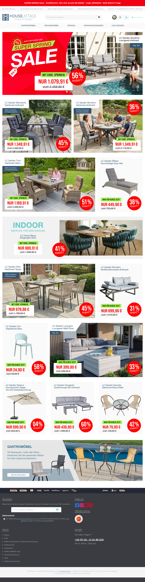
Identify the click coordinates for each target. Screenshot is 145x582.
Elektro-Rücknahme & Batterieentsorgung (21, 542)
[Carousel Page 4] (78, 92)
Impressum (8, 548)
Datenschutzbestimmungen (27, 519)
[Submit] (57, 509)
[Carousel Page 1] (67, 92)
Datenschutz (9, 545)
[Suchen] (99, 17)
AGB (67, 519)
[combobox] (71, 17)
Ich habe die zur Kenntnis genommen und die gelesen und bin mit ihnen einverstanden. (37, 520)
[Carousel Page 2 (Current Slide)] (71, 91)
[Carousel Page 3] (74, 92)
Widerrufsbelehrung (12, 551)
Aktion (6, 535)
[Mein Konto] (126, 17)
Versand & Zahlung (11, 555)
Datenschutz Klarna (12, 561)
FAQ (6, 538)
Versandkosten (65, 571)
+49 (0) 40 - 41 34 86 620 (89, 539)
